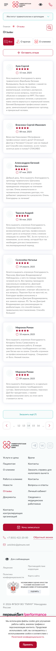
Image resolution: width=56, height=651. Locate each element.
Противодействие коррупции (36, 567)
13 (23, 425)
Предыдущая (6, 425)
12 (18, 425)
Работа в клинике (12, 479)
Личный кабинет (37, 491)
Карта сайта (34, 575)
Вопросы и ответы (38, 484)
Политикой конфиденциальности (27, 637)
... (14, 425)
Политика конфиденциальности (13, 575)
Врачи (31, 457)
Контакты (33, 463)
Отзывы (7, 491)
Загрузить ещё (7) (28, 414)
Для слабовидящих (17, 559)
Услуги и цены (11, 457)
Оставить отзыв (28, 52)
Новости (7, 484)
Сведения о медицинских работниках (35, 500)
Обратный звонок (43, 537)
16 (38, 425)
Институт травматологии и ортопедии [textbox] (25, 16)
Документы (9, 497)
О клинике (9, 469)
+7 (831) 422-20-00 (15, 537)
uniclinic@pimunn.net (16, 544)
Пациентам (9, 463)
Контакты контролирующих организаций (13, 513)
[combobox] (28, 16)
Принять (28, 644)
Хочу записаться (28, 527)
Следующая (49, 425)
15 (33, 425)
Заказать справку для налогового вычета (40, 471)
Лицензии (8, 567)
